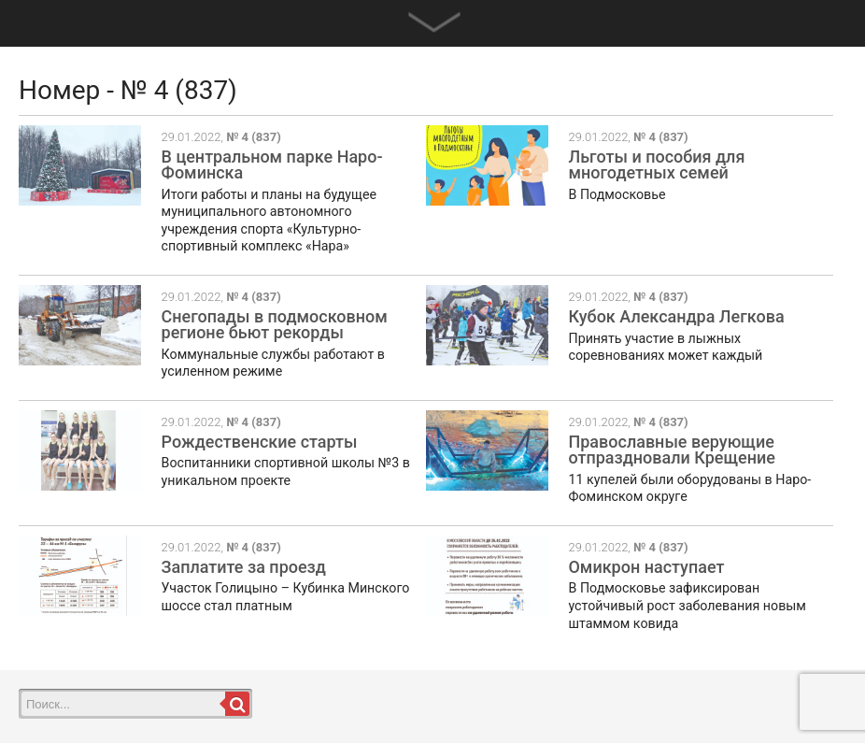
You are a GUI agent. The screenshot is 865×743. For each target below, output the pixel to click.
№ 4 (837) (253, 137)
